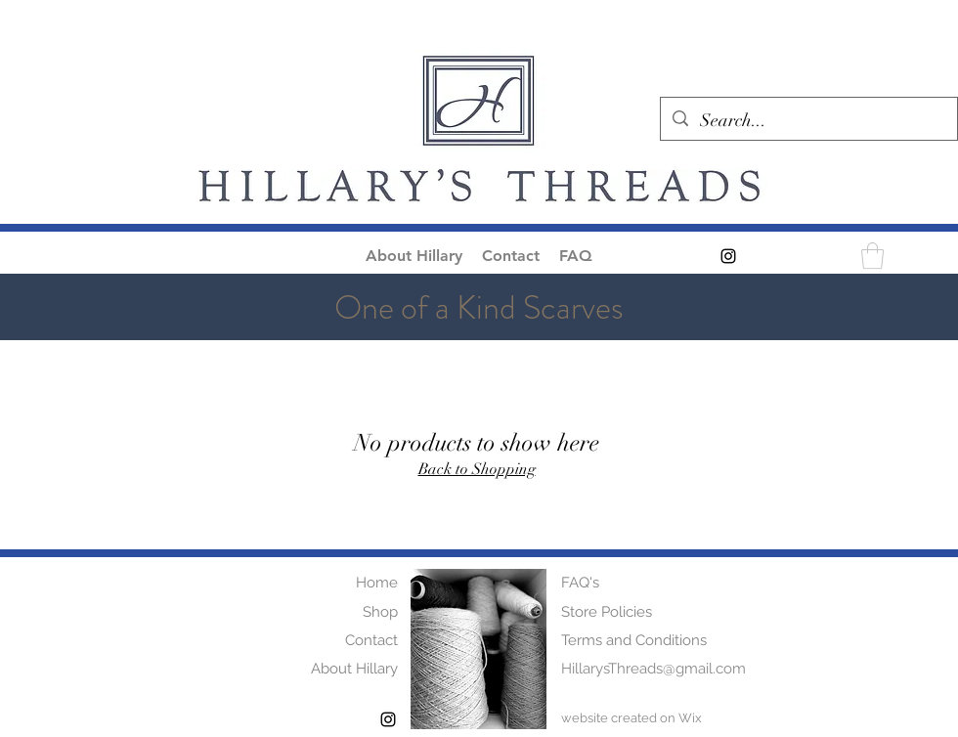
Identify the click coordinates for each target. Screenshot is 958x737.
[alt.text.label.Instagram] (728, 256)
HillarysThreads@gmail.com (653, 668)
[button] (872, 255)
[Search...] (808, 121)
